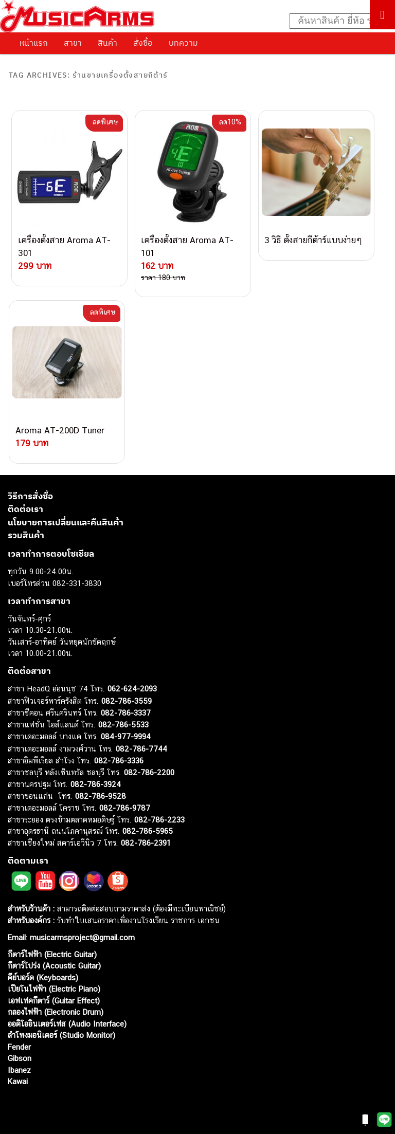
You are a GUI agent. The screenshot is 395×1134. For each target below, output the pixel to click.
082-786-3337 (126, 712)
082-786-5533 (123, 724)
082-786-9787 (124, 807)
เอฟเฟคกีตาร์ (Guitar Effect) (54, 1000)
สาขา (73, 43)
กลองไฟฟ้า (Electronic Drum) (55, 1012)
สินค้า (107, 43)
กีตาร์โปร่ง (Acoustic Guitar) (54, 965)
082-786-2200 (149, 772)
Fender (19, 1046)
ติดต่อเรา (25, 509)
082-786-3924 (95, 784)
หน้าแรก (34, 43)
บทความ (183, 43)
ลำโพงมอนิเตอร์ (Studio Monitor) (61, 1035)
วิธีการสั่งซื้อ (30, 496)
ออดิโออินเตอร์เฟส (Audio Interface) (67, 1023)
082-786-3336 (118, 760)
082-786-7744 (141, 748)
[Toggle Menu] (382, 14)
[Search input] (337, 21)
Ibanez (19, 1070)
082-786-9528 (100, 796)
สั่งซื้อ (143, 43)
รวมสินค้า (26, 535)
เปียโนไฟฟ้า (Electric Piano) (54, 988)
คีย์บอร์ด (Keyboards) (43, 977)
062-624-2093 (132, 688)
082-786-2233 (159, 819)
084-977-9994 (126, 736)
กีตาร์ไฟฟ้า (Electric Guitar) (52, 954)
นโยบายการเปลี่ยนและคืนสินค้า (65, 522)
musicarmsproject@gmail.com (81, 937)
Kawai (18, 1081)
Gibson (19, 1058)
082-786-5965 (147, 831)
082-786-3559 (126, 701)
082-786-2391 (146, 842)
